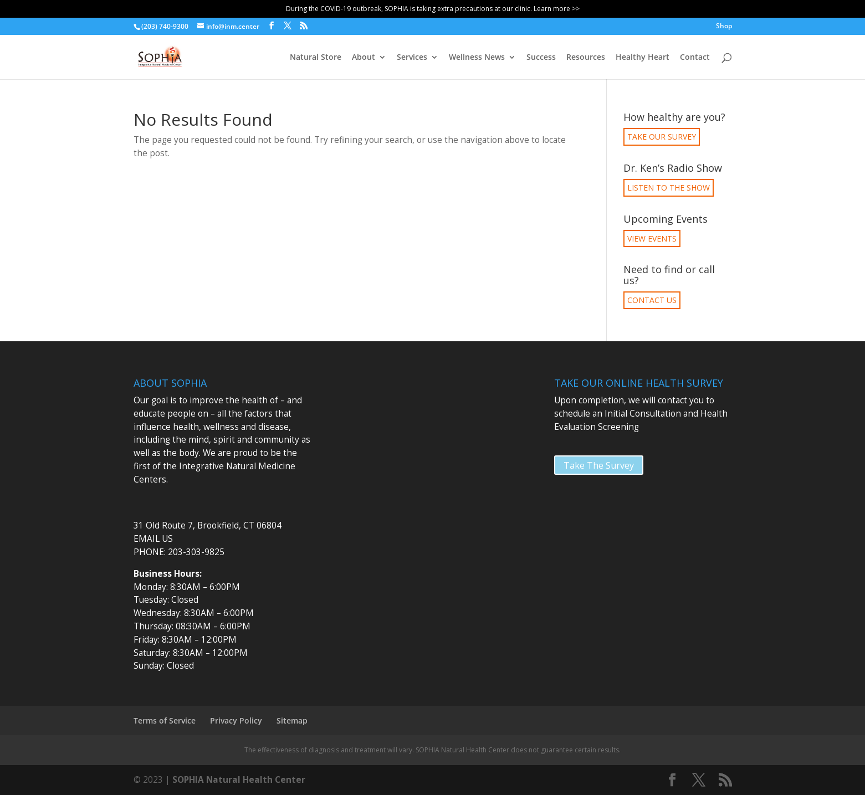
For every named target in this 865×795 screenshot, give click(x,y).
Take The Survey (599, 465)
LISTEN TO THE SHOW (668, 187)
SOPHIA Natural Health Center (238, 780)
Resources (585, 57)
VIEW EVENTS (652, 238)
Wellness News (477, 57)
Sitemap (292, 720)
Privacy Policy (236, 720)
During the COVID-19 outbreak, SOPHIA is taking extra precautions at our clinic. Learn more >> (433, 8)
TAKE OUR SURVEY (661, 136)
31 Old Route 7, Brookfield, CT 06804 (207, 525)
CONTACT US (652, 300)
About (363, 57)
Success (541, 57)
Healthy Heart (642, 57)
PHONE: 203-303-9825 (179, 552)
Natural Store (315, 57)
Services (412, 57)
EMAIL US (153, 539)
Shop (724, 26)
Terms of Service (165, 720)
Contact (695, 57)
